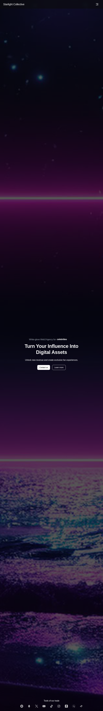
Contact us (43, 367)
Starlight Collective (13, 4)
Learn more (59, 367)
